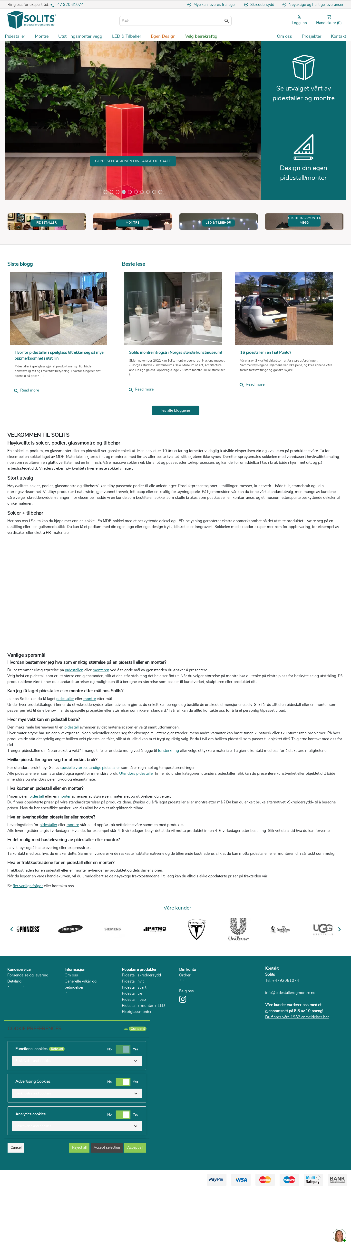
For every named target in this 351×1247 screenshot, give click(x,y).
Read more (26, 438)
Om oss (71, 1022)
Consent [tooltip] (137, 1086)
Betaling (14, 1028)
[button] (77, 1118)
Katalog (71, 1052)
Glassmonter (133, 1064)
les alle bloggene (175, 457)
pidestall (71, 774)
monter (64, 843)
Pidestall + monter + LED (143, 1052)
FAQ (11, 1046)
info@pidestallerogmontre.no (290, 1040)
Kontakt (271, 1015)
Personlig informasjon (198, 1034)
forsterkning (168, 798)
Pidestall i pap (134, 1046)
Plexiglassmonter (137, 1058)
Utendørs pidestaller (136, 820)
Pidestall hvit (133, 1028)
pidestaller (65, 745)
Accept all (135, 1205)
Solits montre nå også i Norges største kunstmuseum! (175, 399)
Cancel (15, 1205)
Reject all (79, 1205)
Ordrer (185, 1022)
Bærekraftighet (77, 1046)
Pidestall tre (132, 1040)
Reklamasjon (18, 1040)
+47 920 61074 (69, 5)
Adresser (187, 1028)
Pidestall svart (134, 1034)
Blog (69, 1058)
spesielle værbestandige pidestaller (90, 815)
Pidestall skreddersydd (141, 1022)
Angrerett (15, 1034)
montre (89, 745)
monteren (101, 717)
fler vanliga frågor (28, 933)
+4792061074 (285, 1027)
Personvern (74, 1040)
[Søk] (175, 21)
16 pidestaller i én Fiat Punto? (265, 399)
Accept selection (107, 1205)
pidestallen (74, 717)
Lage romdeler (134, 1071)
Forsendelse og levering (27, 1022)
